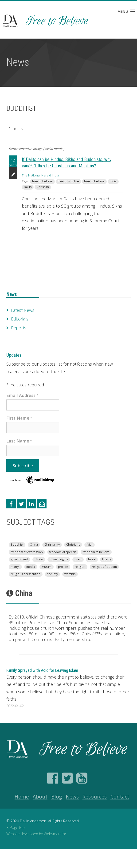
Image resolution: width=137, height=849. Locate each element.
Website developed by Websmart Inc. (36, 833)
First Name (19, 418)
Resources (94, 796)
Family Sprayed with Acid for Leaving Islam (42, 670)
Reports (18, 328)
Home (22, 796)
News (11, 294)
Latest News (22, 310)
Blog (56, 796)
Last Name (19, 441)
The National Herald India (40, 175)
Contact (119, 796)
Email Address (22, 395)
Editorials (19, 319)
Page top (15, 827)
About (40, 796)
